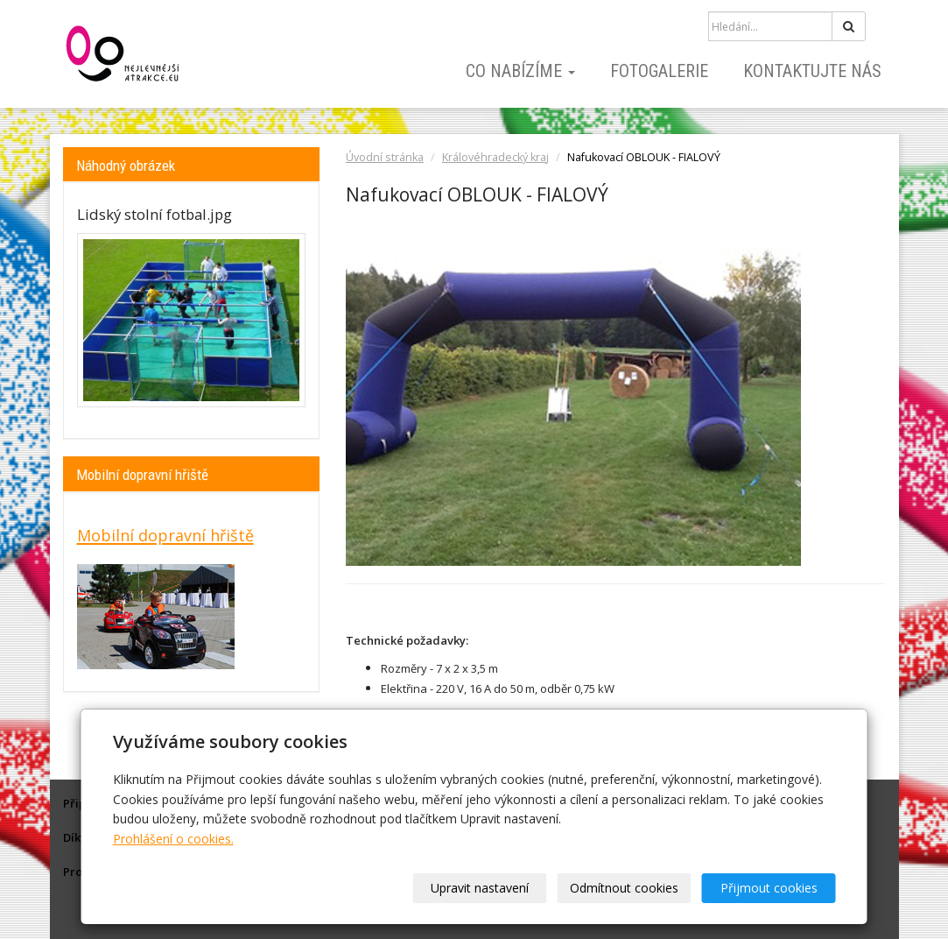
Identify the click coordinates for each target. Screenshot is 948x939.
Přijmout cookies (769, 887)
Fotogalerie (659, 70)
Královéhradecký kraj (495, 157)
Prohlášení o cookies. (173, 838)
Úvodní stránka (385, 157)
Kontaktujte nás (812, 70)
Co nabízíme (520, 70)
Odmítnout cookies (624, 887)
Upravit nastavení (480, 887)
